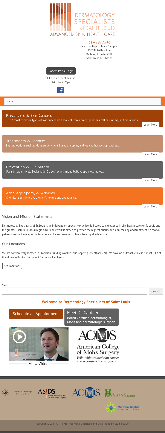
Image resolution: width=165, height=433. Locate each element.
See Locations (12, 266)
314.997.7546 (99, 42)
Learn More (150, 124)
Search (6, 285)
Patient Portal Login (61, 71)
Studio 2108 (122, 423)
